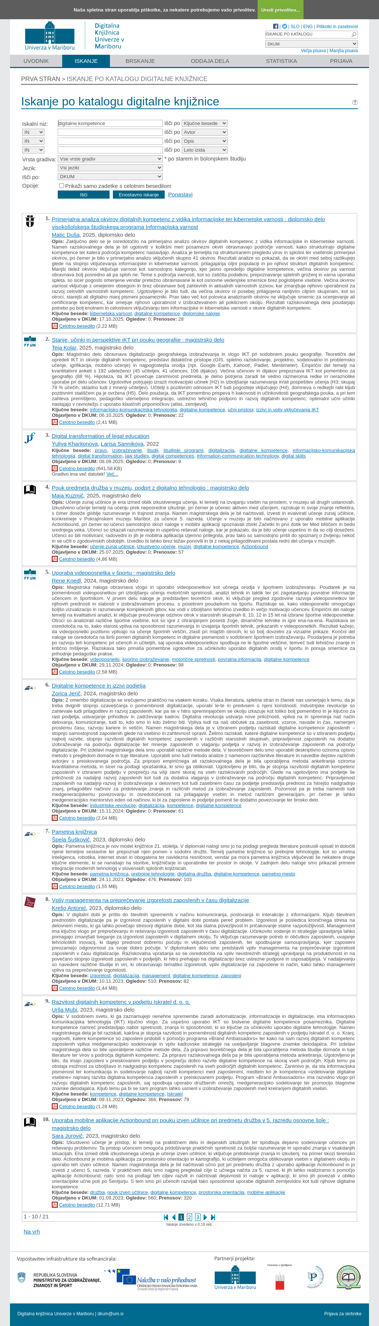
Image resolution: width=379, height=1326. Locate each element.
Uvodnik (35, 61)
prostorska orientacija (222, 1192)
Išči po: (31, 177)
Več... (112, 474)
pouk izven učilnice (127, 1192)
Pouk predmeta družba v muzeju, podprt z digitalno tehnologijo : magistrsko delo (150, 488)
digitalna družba (194, 874)
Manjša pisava (343, 50)
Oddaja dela (210, 61)
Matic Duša (66, 235)
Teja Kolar (64, 347)
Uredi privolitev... (280, 10)
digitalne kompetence (157, 313)
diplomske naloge (201, 313)
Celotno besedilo (77, 326)
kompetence (180, 805)
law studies (137, 456)
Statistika (281, 61)
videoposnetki (105, 659)
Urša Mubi (64, 1009)
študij (152, 450)
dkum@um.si (111, 1313)
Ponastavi (180, 194)
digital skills (294, 456)
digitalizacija (221, 450)
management (156, 975)
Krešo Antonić (69, 908)
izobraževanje (127, 450)
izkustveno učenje (156, 546)
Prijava (341, 61)
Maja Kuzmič (68, 495)
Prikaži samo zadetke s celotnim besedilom (118, 186)
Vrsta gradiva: (39, 159)
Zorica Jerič (66, 693)
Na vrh (32, 1231)
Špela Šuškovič (71, 839)
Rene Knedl (66, 580)
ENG (308, 26)
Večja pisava (313, 50)
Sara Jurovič (67, 1136)
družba (97, 1192)
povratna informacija (239, 659)
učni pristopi (240, 409)
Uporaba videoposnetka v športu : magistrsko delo (113, 573)
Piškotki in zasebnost (337, 26)
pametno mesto (278, 874)
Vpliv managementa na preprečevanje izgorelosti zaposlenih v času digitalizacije (150, 900)
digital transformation (100, 456)
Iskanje (86, 61)
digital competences (173, 456)
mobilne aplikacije (266, 1192)
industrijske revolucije (113, 805)
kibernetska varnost (111, 313)
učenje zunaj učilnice (112, 546)
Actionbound (254, 546)
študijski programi (184, 450)
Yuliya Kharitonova (75, 444)
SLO (295, 26)
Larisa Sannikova (122, 444)
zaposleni (231, 975)
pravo (101, 450)
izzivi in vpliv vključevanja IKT (287, 409)
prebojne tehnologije (153, 874)
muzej (184, 546)
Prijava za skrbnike (343, 1313)
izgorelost (100, 975)
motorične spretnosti (193, 659)
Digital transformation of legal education (100, 436)
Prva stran (40, 78)
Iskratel (174, 1094)
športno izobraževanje (145, 659)
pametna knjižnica (109, 874)
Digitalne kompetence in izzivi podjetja (98, 685)
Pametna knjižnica (74, 832)
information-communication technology (238, 456)
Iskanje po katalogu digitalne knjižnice (137, 78)
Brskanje (140, 61)
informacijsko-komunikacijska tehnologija (133, 409)
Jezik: (29, 168)
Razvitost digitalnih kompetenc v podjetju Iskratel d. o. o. (121, 1002)
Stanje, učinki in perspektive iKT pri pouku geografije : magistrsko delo (138, 340)
